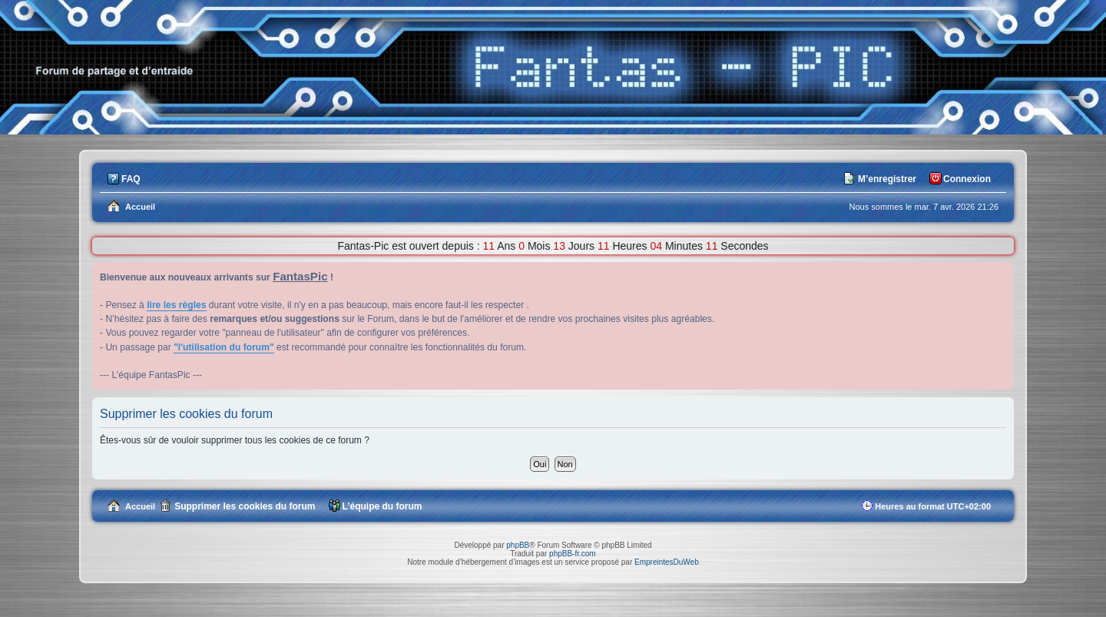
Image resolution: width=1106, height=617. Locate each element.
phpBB (517, 545)
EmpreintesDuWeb (666, 562)
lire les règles (176, 305)
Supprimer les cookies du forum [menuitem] (244, 506)
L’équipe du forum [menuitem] (382, 506)
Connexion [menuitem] (967, 179)
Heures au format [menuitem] (933, 506)
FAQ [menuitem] (131, 179)
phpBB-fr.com (572, 553)
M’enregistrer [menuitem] (887, 179)
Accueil (140, 506)
